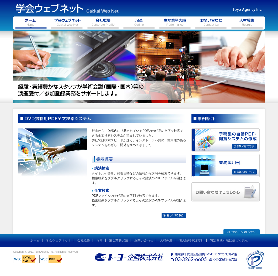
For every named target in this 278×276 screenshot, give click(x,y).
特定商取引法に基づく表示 (229, 240)
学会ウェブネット (58, 240)
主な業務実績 (118, 240)
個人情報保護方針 (191, 240)
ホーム (35, 240)
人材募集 (166, 240)
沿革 (100, 240)
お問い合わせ (143, 240)
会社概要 (83, 240)
